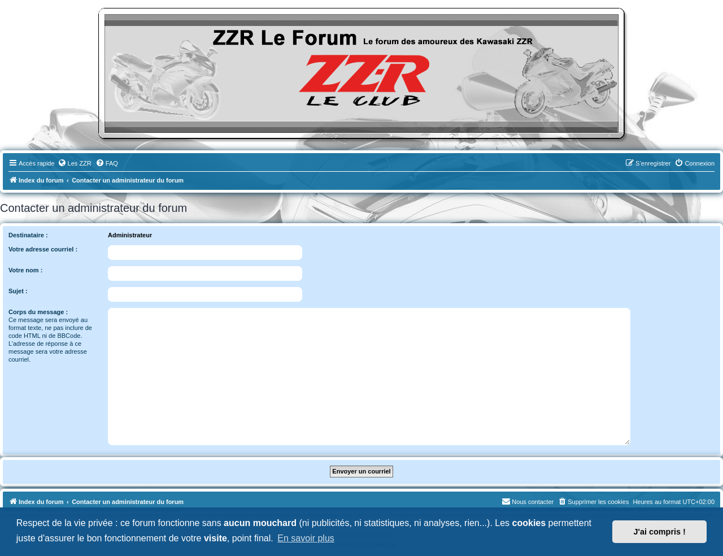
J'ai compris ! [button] (660, 531)
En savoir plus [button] (305, 538)
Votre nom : (25, 270)
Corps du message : (38, 312)
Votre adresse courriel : (42, 249)
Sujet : (18, 291)
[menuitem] (75, 163)
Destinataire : (28, 235)
